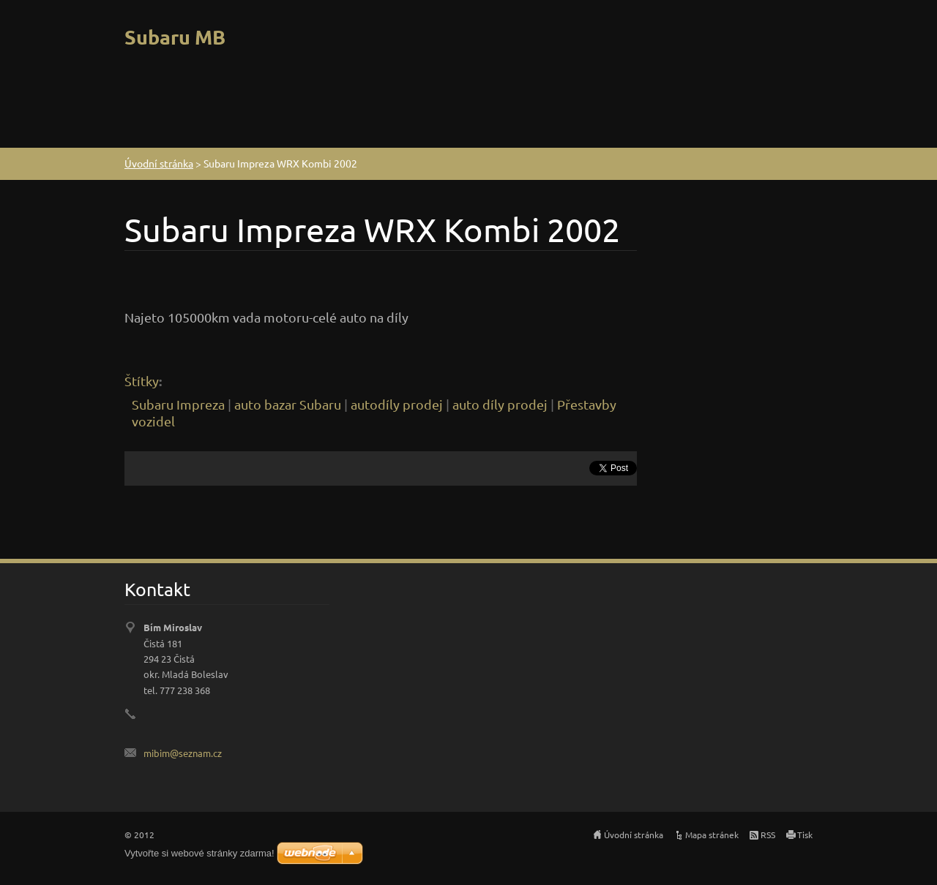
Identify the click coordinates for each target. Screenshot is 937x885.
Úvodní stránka (158, 163)
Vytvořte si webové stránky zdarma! (199, 853)
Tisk (805, 834)
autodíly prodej (397, 404)
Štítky (141, 380)
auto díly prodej (500, 404)
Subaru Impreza (178, 404)
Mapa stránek (712, 834)
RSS (768, 834)
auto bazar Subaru (287, 404)
